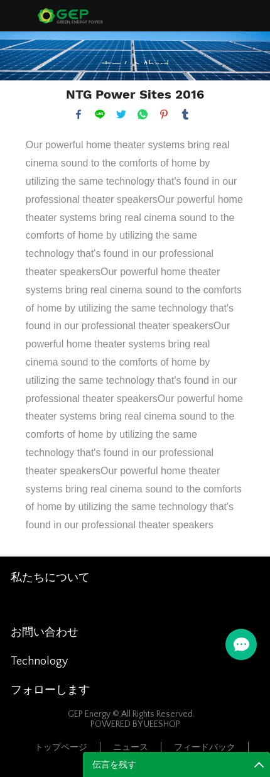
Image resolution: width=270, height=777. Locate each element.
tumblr (185, 114)
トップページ (61, 747)
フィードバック (204, 747)
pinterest (164, 114)
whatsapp (142, 114)
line (100, 114)
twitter (121, 114)
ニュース (130, 747)
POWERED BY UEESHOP (135, 724)
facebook (78, 114)
